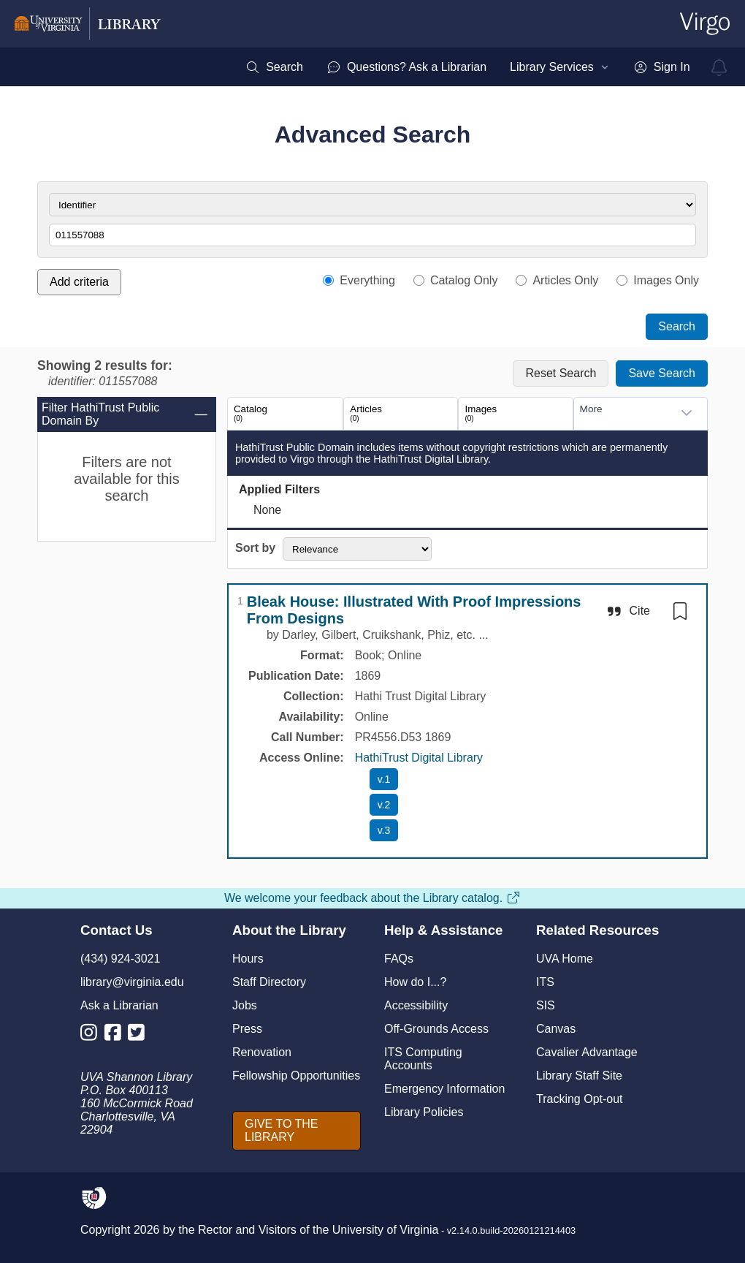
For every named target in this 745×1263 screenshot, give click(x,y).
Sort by (255, 548)
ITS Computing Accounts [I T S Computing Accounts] (423, 1059)
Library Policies (423, 1112)
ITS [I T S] (545, 982)
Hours (248, 958)
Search (676, 326)
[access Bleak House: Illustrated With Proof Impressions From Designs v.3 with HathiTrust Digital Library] (384, 830)
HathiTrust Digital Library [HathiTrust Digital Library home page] (419, 757)
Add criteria (79, 282)
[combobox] (626, 412)
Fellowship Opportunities (296, 1075)
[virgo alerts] (719, 67)
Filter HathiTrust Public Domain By (125, 414)
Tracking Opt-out (579, 1099)
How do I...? (415, 982)
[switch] (680, 611)
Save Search (661, 373)
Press (247, 1029)
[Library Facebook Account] (116, 1035)
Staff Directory (269, 982)
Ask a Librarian (119, 1005)
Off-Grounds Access (436, 1029)
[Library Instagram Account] (92, 1035)
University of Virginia (385, 1230)
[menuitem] (274, 67)
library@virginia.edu (132, 982)
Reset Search (560, 373)
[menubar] (467, 67)
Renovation (261, 1052)
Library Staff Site (579, 1075)
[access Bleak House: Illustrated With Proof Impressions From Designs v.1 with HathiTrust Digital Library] (384, 779)
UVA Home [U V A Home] (564, 958)
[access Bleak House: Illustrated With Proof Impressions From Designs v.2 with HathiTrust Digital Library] (384, 805)
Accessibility (416, 1005)
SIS (545, 1005)
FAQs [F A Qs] (398, 958)
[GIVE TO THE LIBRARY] (296, 1130)
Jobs (244, 1005)
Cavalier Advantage (587, 1052)
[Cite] (627, 611)
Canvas (556, 1029)
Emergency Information (444, 1088)
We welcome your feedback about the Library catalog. (372, 898)
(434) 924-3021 (120, 958)
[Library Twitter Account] (140, 1035)
